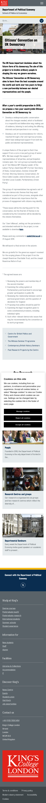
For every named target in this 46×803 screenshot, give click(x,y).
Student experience (10, 626)
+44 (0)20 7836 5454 (10, 721)
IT (3, 673)
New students (7, 643)
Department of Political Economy (18, 9)
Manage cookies (23, 411)
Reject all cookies (23, 418)
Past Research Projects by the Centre (23, 350)
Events (5, 693)
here (21, 229)
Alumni (5, 650)
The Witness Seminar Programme (21, 341)
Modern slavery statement (12, 795)
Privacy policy (27, 791)
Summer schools (9, 623)
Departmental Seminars (15, 540)
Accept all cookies (23, 425)
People (8, 447)
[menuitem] (23, 608)
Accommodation (8, 670)
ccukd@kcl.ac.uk (33, 236)
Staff (4, 646)
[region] (23, 401)
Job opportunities (9, 704)
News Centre (7, 690)
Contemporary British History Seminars (24, 346)
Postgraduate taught (10, 612)
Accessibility (32, 795)
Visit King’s (6, 700)
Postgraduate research (11, 616)
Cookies (5, 799)
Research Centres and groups (18, 494)
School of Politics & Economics (14, 13)
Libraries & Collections (11, 666)
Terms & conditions (10, 791)
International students (11, 619)
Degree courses (8, 608)
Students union (8, 697)
